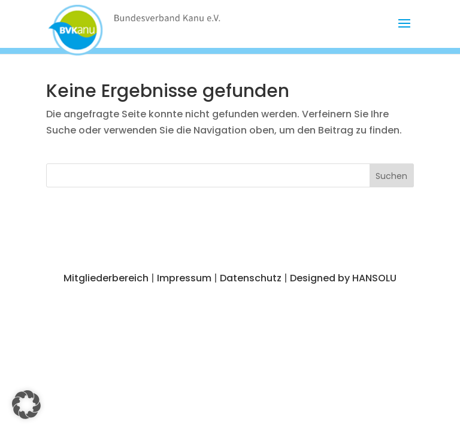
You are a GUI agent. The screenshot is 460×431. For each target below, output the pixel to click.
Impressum (184, 278)
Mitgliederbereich (106, 278)
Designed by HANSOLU (343, 278)
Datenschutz (251, 278)
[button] (404, 31)
